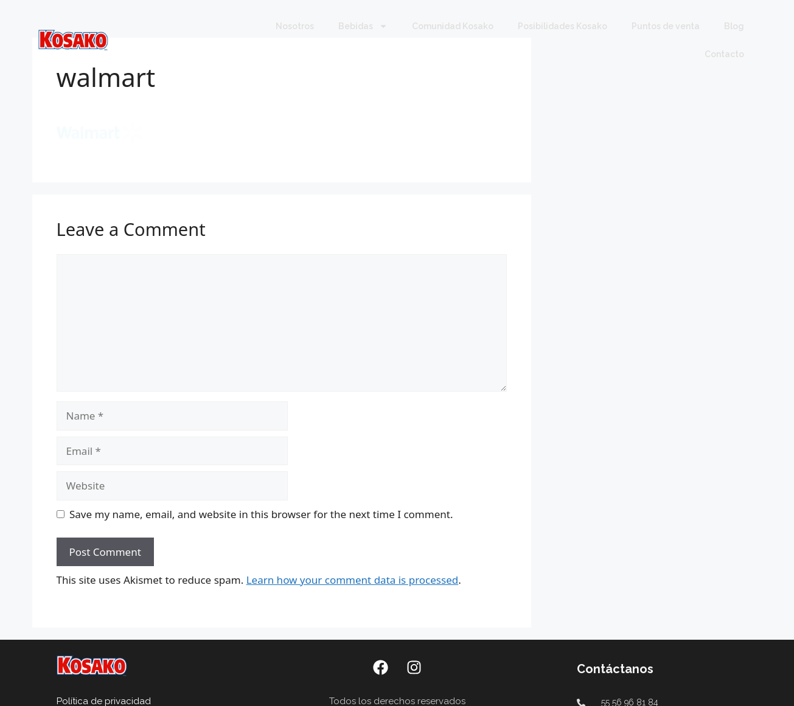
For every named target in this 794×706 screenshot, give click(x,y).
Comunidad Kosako (452, 26)
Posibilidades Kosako (562, 26)
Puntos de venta (666, 26)
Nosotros (295, 26)
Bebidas (363, 26)
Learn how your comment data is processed (352, 580)
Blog (734, 26)
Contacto (724, 54)
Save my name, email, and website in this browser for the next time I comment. (261, 514)
